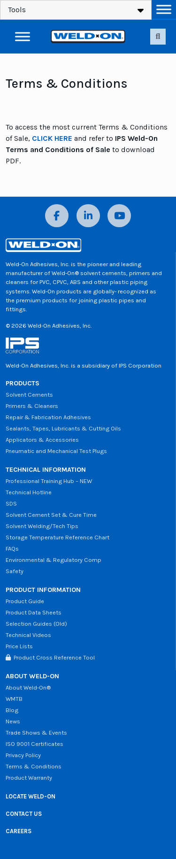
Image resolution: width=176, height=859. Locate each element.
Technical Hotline (29, 492)
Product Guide (25, 601)
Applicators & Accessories (42, 439)
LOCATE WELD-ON (30, 796)
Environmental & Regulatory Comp (53, 559)
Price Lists (19, 646)
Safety (14, 571)
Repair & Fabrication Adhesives (48, 417)
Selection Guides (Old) (36, 623)
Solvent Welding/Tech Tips (42, 525)
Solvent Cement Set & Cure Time (51, 514)
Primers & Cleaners (32, 405)
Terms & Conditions (33, 766)
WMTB (14, 698)
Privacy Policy (23, 755)
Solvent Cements (29, 394)
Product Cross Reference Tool (50, 657)
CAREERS (18, 831)
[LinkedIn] (88, 215)
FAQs (12, 548)
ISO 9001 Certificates (34, 743)
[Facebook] (57, 215)
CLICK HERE (52, 138)
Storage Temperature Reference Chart (57, 537)
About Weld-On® (28, 687)
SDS (11, 503)
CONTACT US (24, 813)
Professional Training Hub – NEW (49, 480)
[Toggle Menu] (163, 9)
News (13, 721)
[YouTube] (119, 215)
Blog (12, 709)
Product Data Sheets (33, 612)
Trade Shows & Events (36, 732)
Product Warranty (29, 777)
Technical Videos (28, 634)
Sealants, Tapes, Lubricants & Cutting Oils (63, 428)
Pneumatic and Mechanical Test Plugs (56, 450)
